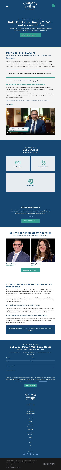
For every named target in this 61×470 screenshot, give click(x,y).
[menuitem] (7, 467)
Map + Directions (30, 415)
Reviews (30, 437)
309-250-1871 (30, 405)
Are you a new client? (10, 366)
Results (30, 440)
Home (30, 421)
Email (32, 361)
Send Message (30, 385)
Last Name (33, 357)
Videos (30, 442)
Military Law (30, 434)
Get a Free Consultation (30, 35)
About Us (31, 424)
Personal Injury (30, 426)
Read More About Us (30, 270)
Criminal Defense (30, 432)
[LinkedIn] (37, 454)
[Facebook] (27, 454)
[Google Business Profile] (24, 454)
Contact (30, 448)
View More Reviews (30, 221)
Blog (31, 445)
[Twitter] (33, 454)
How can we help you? (11, 370)
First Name (8, 357)
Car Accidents (30, 429)
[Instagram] (30, 454)
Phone (7, 361)
